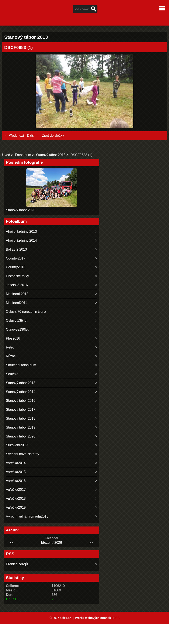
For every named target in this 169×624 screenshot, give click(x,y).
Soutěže (12, 374)
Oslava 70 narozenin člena (26, 311)
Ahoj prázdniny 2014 (21, 240)
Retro (10, 347)
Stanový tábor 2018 (20, 418)
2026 (58, 542)
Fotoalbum (23, 155)
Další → (33, 135)
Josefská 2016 (17, 285)
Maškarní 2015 (17, 294)
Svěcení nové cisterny (22, 454)
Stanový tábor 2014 (20, 392)
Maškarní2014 (16, 303)
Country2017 (15, 258)
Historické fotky (17, 276)
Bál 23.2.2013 (16, 249)
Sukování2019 (17, 445)
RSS (116, 618)
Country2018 (15, 267)
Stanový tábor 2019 (20, 427)
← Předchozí (14, 135)
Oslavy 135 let (16, 320)
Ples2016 (13, 338)
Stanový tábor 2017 (20, 409)
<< (12, 542)
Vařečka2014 (16, 463)
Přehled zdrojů (17, 564)
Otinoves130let (17, 329)
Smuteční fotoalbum (21, 365)
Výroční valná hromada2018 (27, 516)
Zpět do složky (53, 135)
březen (46, 542)
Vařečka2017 (16, 489)
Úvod (6, 155)
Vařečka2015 (16, 472)
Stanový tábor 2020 (20, 210)
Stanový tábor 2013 (50, 155)
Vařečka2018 (16, 498)
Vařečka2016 (16, 481)
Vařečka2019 (16, 507)
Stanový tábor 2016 (20, 400)
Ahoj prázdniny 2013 (21, 231)
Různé (11, 356)
